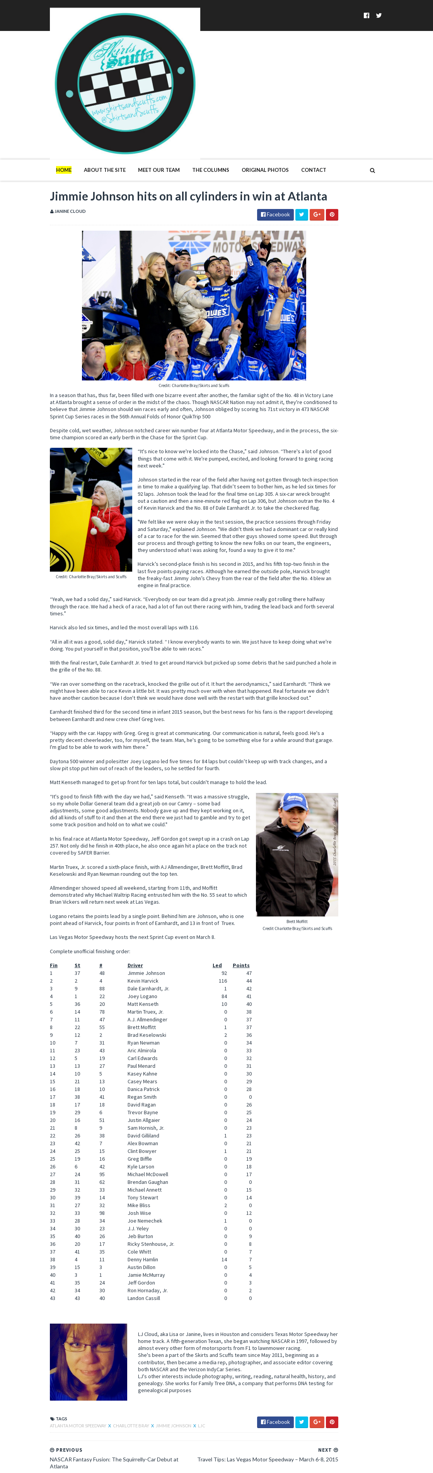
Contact (263, 96)
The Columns (160, 96)
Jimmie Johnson (124, 1392)
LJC (151, 1392)
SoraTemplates (45, 1462)
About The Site (55, 96)
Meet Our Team (109, 96)
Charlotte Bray (81, 1392)
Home (14, 96)
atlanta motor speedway (28, 1392)
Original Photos (215, 96)
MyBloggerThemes (125, 1462)
